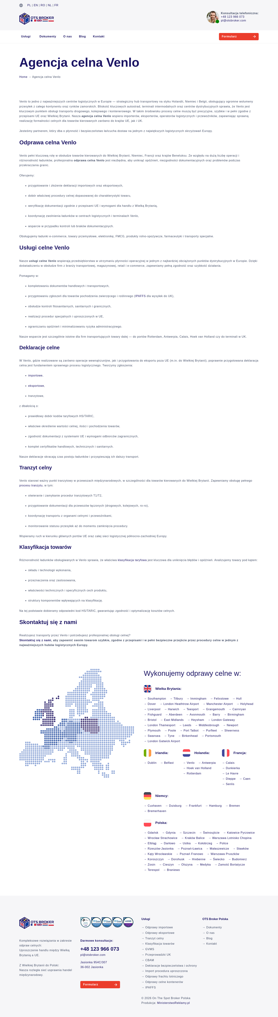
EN (36, 5)
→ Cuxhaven (153, 805)
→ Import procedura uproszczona (164, 970)
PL (29, 5)
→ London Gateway (221, 719)
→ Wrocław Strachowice (160, 837)
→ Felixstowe (219, 698)
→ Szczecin (187, 832)
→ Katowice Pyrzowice (239, 832)
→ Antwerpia (207, 762)
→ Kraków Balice (193, 837)
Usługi (26, 36)
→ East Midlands (172, 719)
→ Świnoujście (209, 832)
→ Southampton (155, 698)
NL (50, 5)
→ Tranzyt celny (152, 938)
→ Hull (237, 698)
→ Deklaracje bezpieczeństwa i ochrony (169, 965)
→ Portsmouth (211, 735)
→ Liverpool (152, 709)
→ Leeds (185, 725)
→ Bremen (232, 805)
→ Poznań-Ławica (189, 848)
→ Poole (170, 730)
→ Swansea (152, 735)
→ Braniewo (171, 869)
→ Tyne (169, 735)
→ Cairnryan (237, 709)
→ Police (222, 843)
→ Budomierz (237, 859)
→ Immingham (197, 698)
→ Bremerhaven (155, 811)
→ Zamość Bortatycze (229, 864)
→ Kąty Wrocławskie (158, 853)
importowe (35, 375)
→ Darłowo (167, 843)
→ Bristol (150, 719)
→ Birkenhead (188, 735)
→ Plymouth (152, 730)
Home (23, 76)
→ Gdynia (169, 832)
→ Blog (207, 938)
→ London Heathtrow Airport (179, 703)
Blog (82, 36)
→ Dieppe (229, 778)
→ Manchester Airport (217, 703)
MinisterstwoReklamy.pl (173, 1002)
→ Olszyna (185, 864)
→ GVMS (147, 949)
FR (56, 5)
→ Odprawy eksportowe (158, 932)
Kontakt (98, 36)
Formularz (221, 36)
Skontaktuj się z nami (35, 640)
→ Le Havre (230, 773)
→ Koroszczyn (154, 859)
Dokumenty (48, 36)
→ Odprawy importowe (157, 927)
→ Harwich (171, 709)
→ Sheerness (230, 730)
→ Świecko (216, 859)
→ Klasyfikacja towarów (158, 943)
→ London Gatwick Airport (162, 741)
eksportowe (36, 385)
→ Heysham (195, 719)
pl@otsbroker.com (233, 20)
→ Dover (150, 703)
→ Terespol (152, 869)
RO (43, 5)
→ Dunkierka (231, 768)
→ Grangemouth (213, 709)
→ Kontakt (209, 943)
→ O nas (208, 932)
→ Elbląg (150, 843)
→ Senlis (228, 784)
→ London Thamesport (160, 725)
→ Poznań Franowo (189, 853)
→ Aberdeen (173, 714)
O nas (67, 36)
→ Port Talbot (189, 730)
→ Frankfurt (193, 805)
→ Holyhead (244, 703)
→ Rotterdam (192, 773)
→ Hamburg (213, 805)
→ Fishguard (153, 714)
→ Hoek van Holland (197, 768)
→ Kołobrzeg (203, 843)
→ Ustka (185, 843)
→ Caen (245, 778)
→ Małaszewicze (217, 848)
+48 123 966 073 (232, 16)
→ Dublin (150, 762)
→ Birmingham (234, 714)
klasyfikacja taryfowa (132, 560)
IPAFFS (140, 296)
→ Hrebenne (197, 859)
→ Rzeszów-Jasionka (159, 848)
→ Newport (230, 725)
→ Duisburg (173, 805)
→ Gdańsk (151, 832)
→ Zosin (149, 864)
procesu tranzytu (31, 485)
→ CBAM (147, 960)
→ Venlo (188, 762)
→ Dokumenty (212, 927)
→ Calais (228, 762)
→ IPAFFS (148, 987)
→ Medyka (203, 864)
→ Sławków (241, 848)
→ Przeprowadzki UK (156, 954)
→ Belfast (167, 762)
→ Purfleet (209, 730)
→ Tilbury (176, 698)
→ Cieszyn (166, 864)
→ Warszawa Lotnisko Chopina (230, 837)
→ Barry (214, 714)
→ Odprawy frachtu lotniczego (162, 976)
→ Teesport (191, 709)
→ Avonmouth (195, 714)
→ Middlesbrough (207, 725)
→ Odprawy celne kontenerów (162, 981)
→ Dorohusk (176, 859)
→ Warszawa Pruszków (223, 853)
